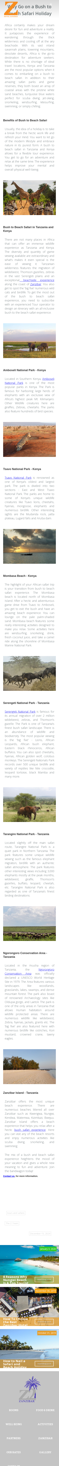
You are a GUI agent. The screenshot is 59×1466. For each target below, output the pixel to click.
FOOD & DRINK (45, 1410)
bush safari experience (30, 1130)
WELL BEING (14, 1424)
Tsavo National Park (18, 478)
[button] (52, 6)
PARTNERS (14, 1438)
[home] (10, 9)
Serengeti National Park (20, 711)
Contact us (8, 1176)
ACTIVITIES (45, 1424)
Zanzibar (35, 284)
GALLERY (45, 1452)
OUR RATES (13, 1452)
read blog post (44, 1279)
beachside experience (37, 280)
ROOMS (13, 1410)
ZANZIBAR (45, 1438)
